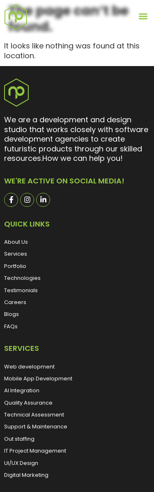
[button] (143, 16)
